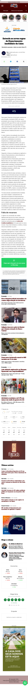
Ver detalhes (14, 602)
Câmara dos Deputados (17, 10)
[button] (9, 605)
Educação (5, 10)
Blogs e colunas (7, 540)
